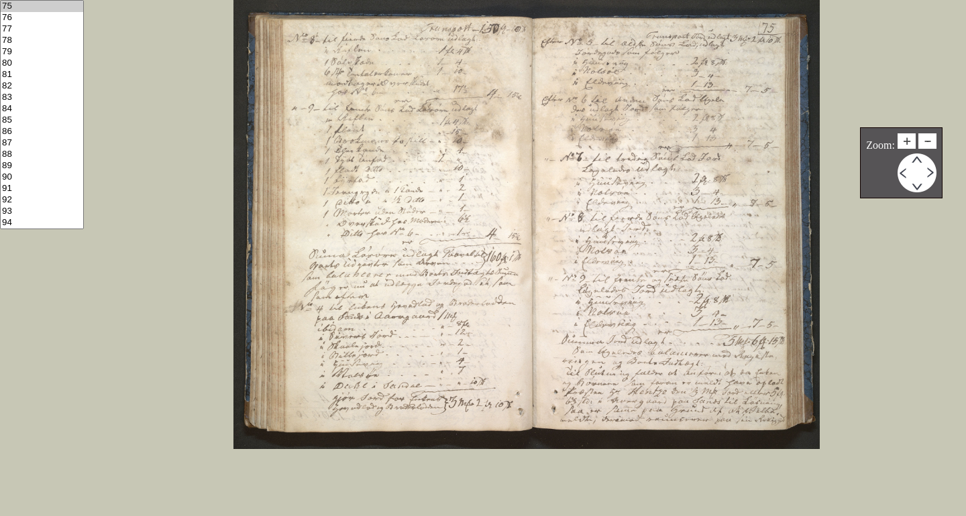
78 (42, 40)
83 (42, 97)
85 (42, 120)
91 (42, 188)
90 (42, 177)
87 (42, 143)
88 (42, 154)
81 (42, 74)
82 (42, 86)
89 (42, 166)
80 (42, 63)
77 (42, 29)
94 (42, 223)
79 (42, 52)
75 (42, 6)
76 (42, 17)
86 (42, 131)
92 (42, 200)
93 (42, 211)
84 (42, 109)
